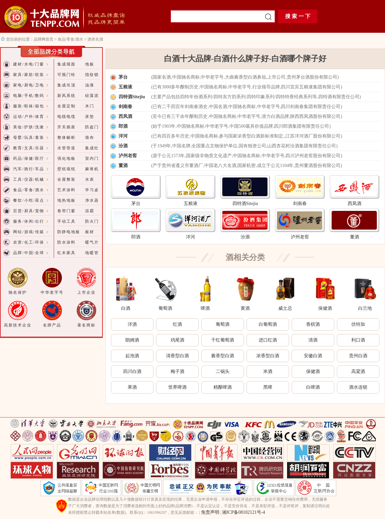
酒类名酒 (95, 39)
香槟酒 (313, 324)
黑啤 (267, 387)
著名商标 (86, 325)
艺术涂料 (66, 190)
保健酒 (325, 308)
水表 (89, 179)
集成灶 (92, 148)
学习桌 (92, 190)
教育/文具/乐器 (28, 148)
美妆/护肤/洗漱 (28, 127)
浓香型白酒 (267, 355)
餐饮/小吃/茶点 (28, 200)
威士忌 (285, 308)
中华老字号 (52, 292)
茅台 (123, 77)
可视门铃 (66, 74)
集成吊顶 (66, 85)
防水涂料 (66, 242)
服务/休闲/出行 (28, 221)
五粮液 (125, 86)
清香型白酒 (177, 355)
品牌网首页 (44, 39)
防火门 (92, 221)
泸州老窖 (128, 155)
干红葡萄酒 (222, 340)
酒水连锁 (358, 387)
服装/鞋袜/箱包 (28, 106)
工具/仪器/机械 (28, 179)
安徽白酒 (313, 355)
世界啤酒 (177, 387)
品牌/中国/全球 (28, 252)
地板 (89, 64)
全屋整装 (66, 179)
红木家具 (66, 252)
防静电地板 (68, 232)
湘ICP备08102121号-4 (243, 512)
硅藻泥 (92, 95)
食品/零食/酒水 (70, 39)
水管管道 (66, 148)
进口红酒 (268, 340)
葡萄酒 (165, 308)
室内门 (92, 158)
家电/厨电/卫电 (28, 85)
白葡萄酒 (268, 324)
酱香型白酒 (222, 355)
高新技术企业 (17, 325)
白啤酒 (313, 387)
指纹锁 (92, 74)
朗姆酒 (132, 340)
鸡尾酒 (177, 340)
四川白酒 (132, 371)
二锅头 (222, 371)
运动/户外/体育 (28, 116)
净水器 (92, 200)
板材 (89, 232)
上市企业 (86, 292)
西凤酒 (125, 116)
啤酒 (205, 308)
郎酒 (123, 126)
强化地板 (66, 158)
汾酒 (123, 145)
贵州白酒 (358, 355)
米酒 (267, 371)
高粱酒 (358, 371)
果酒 (132, 387)
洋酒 (132, 324)
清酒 (313, 340)
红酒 (177, 324)
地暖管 (92, 252)
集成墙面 (66, 64)
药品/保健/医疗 (28, 158)
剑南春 (125, 106)
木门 (89, 106)
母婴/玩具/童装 (28, 137)
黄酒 (245, 308)
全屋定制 (66, 106)
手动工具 (66, 221)
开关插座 (66, 127)
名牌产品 (52, 325)
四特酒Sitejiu (132, 96)
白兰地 (365, 308)
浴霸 (89, 211)
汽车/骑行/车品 (28, 169)
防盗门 (92, 127)
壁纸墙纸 (66, 169)
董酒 (123, 165)
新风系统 (66, 95)
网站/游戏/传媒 (28, 232)
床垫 (89, 116)
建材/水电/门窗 (28, 64)
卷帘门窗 (66, 211)
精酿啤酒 (222, 387)
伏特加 (358, 324)
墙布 (89, 137)
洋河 (123, 136)
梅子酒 (177, 371)
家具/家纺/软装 (28, 74)
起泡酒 (132, 355)
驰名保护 (18, 292)
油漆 (89, 85)
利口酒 (358, 340)
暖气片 (92, 242)
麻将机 (92, 169)
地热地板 (66, 200)
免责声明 (210, 512)
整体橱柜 (66, 137)
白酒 (125, 308)
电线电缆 (66, 116)
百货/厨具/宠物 (28, 211)
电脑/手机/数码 (28, 95)
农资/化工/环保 (28, 242)
